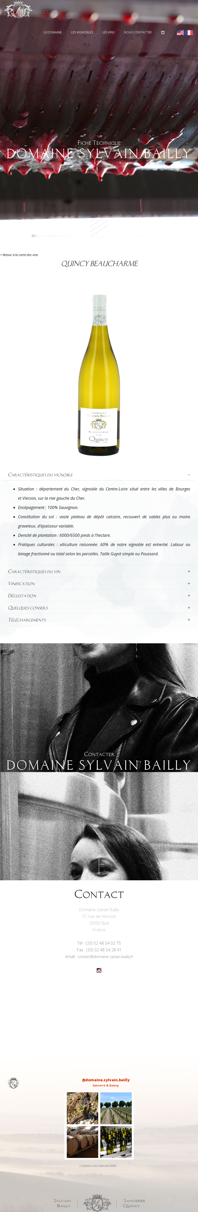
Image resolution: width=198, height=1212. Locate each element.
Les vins (108, 32)
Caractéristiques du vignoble (99, 475)
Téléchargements (99, 620)
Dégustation (99, 596)
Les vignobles (82, 32)
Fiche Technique (99, 150)
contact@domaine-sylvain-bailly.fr (105, 956)
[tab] (99, 474)
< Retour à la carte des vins (19, 254)
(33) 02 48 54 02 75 (103, 943)
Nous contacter (138, 32)
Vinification (99, 583)
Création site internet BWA (97, 1165)
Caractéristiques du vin (99, 571)
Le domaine (53, 32)
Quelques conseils (99, 608)
